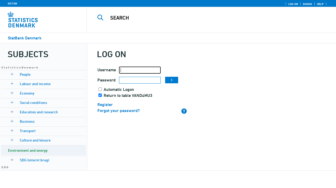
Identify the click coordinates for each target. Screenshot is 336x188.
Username (106, 69)
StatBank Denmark (24, 38)
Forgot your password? (118, 110)
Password (106, 80)
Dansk (307, 4)
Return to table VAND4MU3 (128, 95)
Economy (27, 93)
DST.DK (12, 3)
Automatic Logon (119, 89)
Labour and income (35, 83)
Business (27, 121)
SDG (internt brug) (34, 160)
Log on (293, 4)
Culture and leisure (35, 140)
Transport (28, 130)
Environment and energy (28, 150)
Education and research (39, 112)
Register (105, 104)
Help (320, 4)
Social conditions (33, 102)
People (25, 74)
